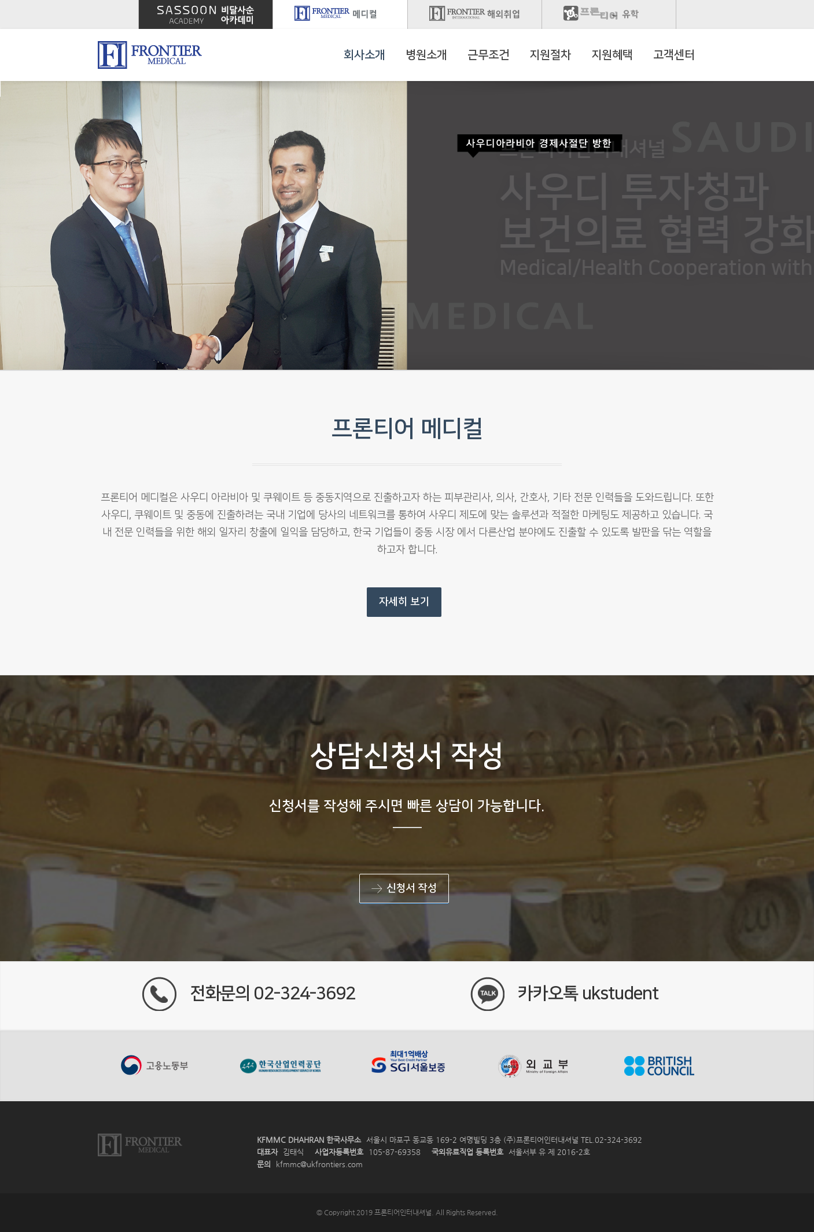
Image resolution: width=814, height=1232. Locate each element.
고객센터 (674, 55)
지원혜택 (612, 55)
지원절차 (550, 55)
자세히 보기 (404, 602)
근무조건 (488, 55)
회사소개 (364, 55)
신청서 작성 (404, 888)
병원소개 (426, 55)
